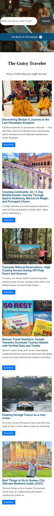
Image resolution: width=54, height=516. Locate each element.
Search (4, 14)
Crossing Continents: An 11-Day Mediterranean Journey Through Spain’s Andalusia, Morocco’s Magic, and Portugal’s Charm (25, 196)
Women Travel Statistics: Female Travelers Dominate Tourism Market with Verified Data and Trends (25, 342)
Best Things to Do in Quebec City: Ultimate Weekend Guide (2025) (23, 482)
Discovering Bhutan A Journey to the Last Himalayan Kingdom (25, 121)
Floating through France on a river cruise (24, 416)
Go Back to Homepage (24, 36)
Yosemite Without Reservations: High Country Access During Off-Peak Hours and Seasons (26, 270)
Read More (9, 145)
